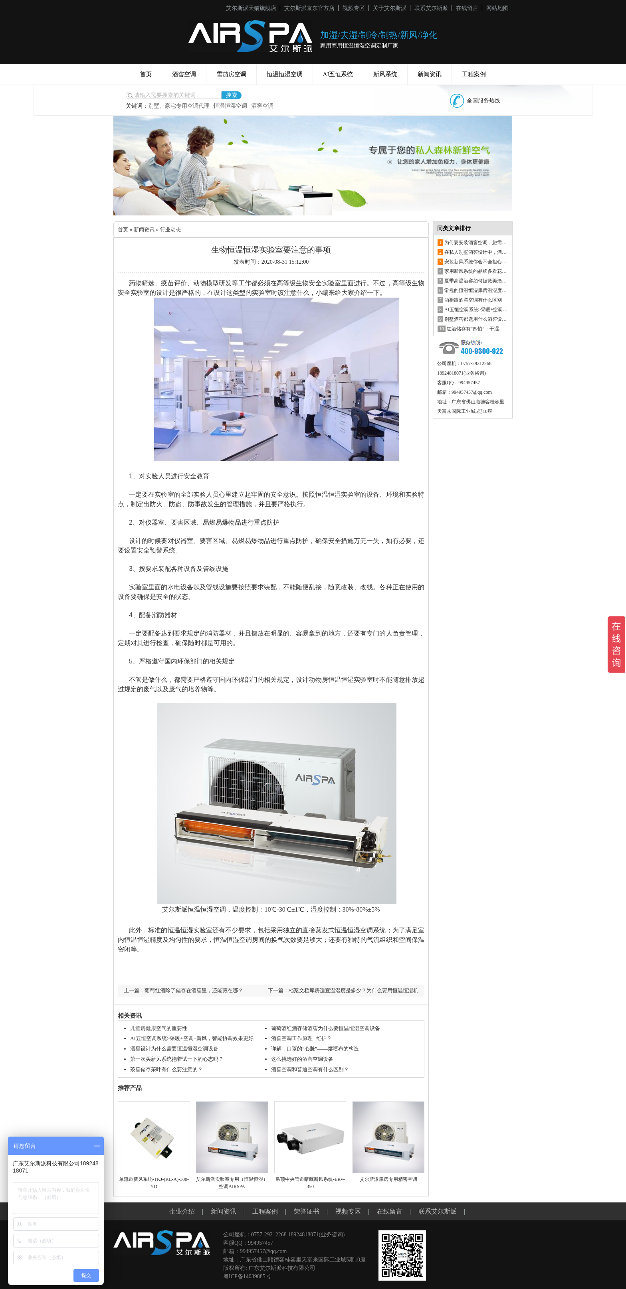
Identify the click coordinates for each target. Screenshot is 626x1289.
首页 (146, 74)
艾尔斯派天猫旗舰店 (251, 8)
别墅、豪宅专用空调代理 (179, 106)
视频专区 (354, 8)
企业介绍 (182, 1209)
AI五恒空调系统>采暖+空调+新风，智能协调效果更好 (196, 1038)
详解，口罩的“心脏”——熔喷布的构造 (318, 1048)
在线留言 (467, 8)
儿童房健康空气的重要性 (161, 1028)
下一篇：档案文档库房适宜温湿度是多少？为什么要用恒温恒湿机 (337, 990)
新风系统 (385, 74)
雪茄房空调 (231, 74)
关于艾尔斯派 (389, 8)
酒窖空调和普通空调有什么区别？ (313, 1068)
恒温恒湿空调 (285, 74)
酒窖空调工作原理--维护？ (303, 1038)
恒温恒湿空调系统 (360, 930)
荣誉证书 (306, 1209)
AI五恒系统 (338, 74)
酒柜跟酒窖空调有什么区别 (470, 300)
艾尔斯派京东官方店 (309, 8)
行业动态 (173, 230)
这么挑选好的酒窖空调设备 (304, 1058)
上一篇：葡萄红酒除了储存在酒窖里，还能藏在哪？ (188, 990)
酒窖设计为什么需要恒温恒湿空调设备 (177, 1048)
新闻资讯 (430, 74)
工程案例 (474, 74)
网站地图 (497, 8)
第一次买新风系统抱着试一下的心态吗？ (180, 1058)
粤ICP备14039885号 (247, 1275)
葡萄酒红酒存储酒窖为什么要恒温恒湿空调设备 (329, 1028)
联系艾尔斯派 (431, 8)
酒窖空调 (184, 74)
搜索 (231, 95)
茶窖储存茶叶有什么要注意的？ (169, 1068)
